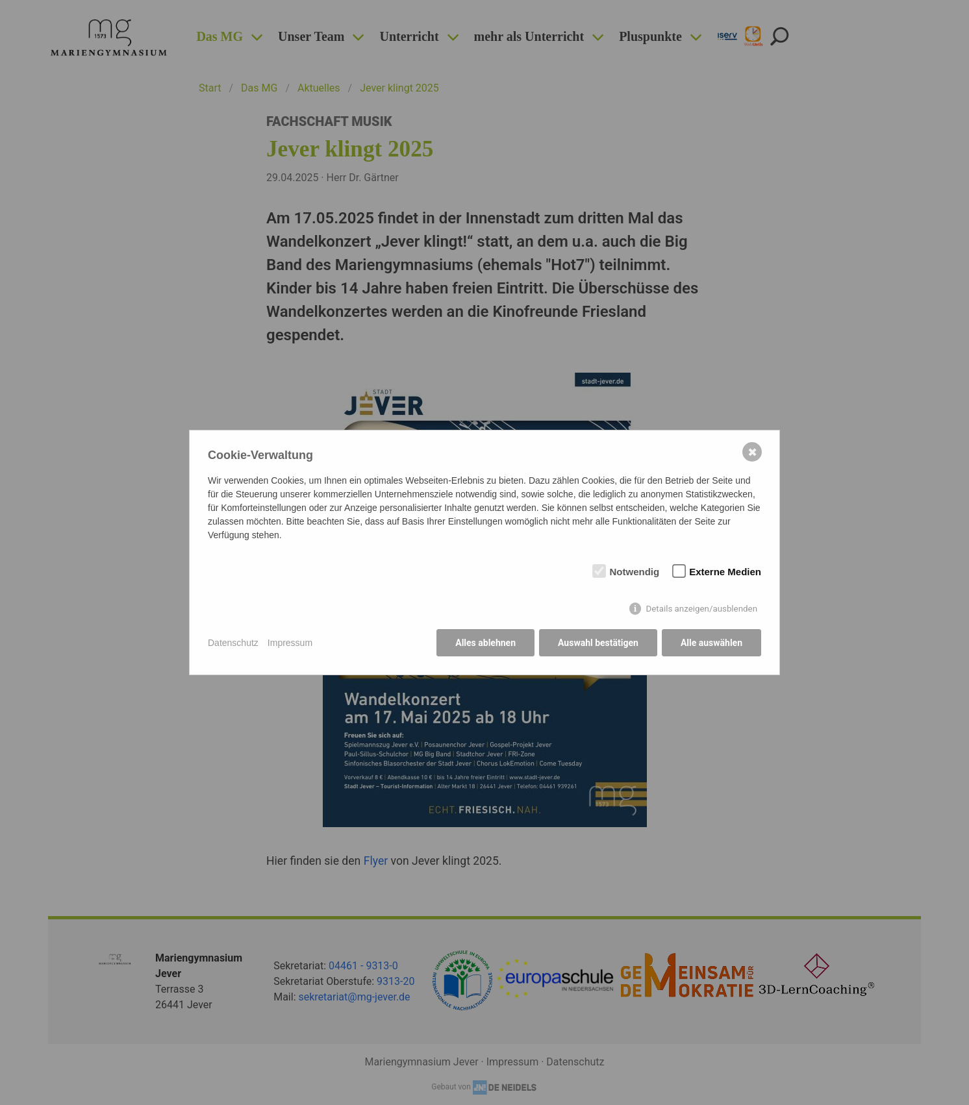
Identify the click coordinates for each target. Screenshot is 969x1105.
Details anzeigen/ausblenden (701, 609)
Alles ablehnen (485, 643)
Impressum (290, 643)
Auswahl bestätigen (598, 643)
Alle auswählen (711, 643)
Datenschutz (233, 643)
